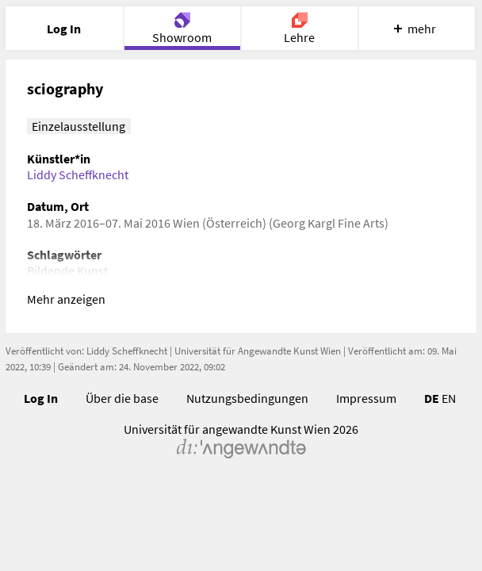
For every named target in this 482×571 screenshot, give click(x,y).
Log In (41, 398)
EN (449, 398)
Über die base (122, 398)
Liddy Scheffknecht (77, 174)
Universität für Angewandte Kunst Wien (257, 351)
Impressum (366, 398)
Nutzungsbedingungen (247, 398)
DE (431, 398)
